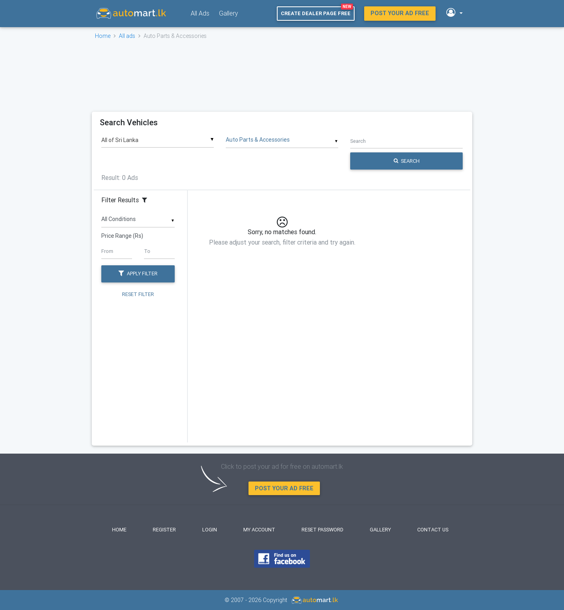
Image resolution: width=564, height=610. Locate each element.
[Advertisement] (281, 75)
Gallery (228, 13)
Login (209, 529)
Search (407, 161)
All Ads (200, 13)
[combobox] (157, 137)
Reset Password (322, 529)
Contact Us (432, 529)
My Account (259, 529)
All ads (127, 35)
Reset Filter (138, 293)
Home (102, 35)
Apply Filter (138, 273)
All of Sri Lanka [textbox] (119, 140)
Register (164, 529)
